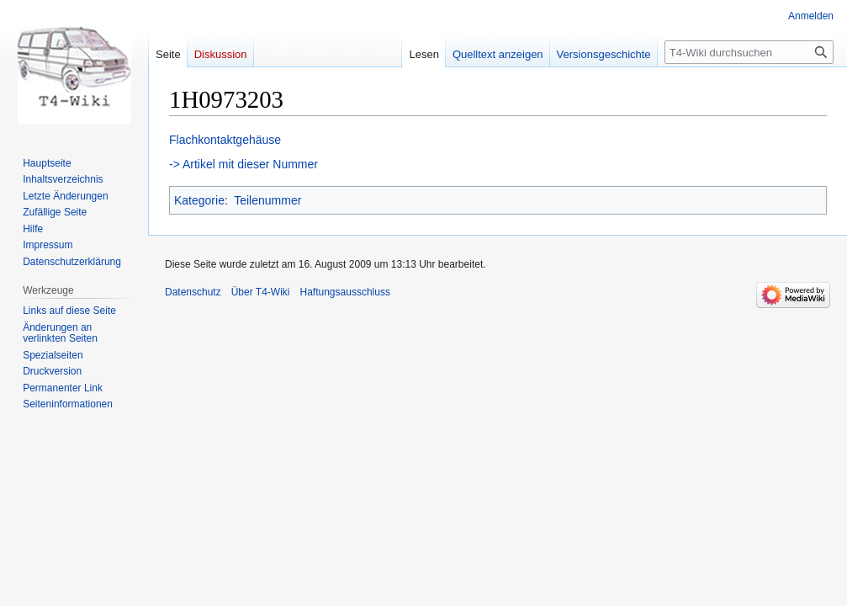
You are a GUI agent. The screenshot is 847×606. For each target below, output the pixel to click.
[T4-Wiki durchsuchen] (749, 52)
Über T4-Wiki (260, 292)
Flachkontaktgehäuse (225, 139)
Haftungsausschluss (345, 292)
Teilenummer (267, 200)
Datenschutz (193, 292)
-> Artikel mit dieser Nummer (243, 164)
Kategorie (199, 200)
